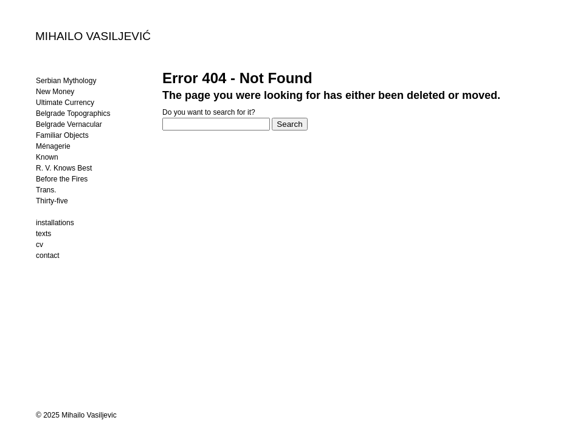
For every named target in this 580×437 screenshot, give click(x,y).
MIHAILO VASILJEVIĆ (93, 36)
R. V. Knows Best (64, 168)
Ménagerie (53, 146)
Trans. (46, 190)
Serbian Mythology (66, 80)
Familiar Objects (62, 135)
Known (47, 157)
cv (39, 244)
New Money (55, 91)
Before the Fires (62, 179)
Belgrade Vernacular (69, 124)
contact (48, 255)
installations (55, 222)
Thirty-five (52, 201)
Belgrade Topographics (73, 113)
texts (43, 233)
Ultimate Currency (65, 102)
